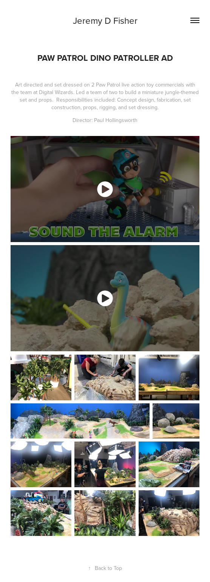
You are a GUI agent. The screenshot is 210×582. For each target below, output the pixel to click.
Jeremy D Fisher (105, 20)
